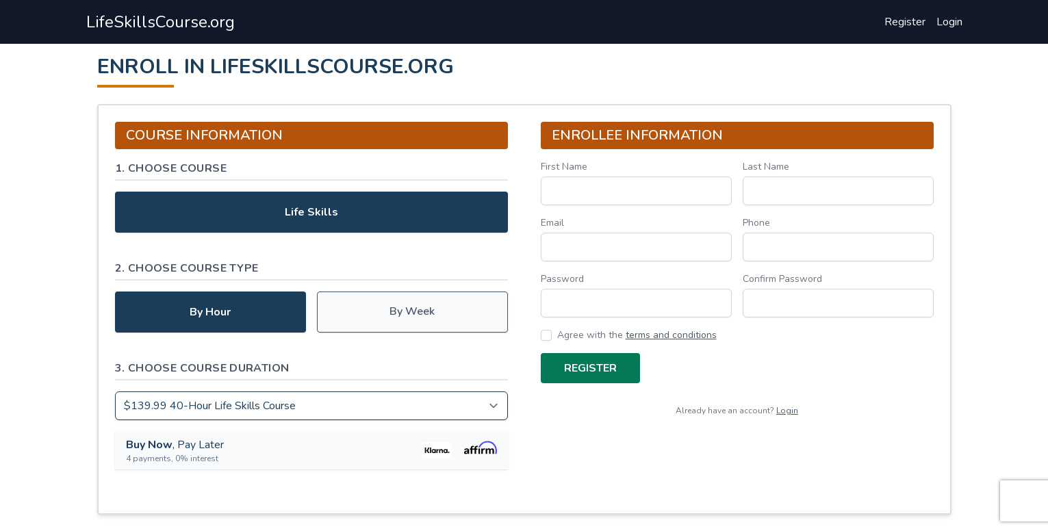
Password (562, 278)
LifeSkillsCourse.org (160, 22)
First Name (564, 166)
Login (949, 21)
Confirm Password (782, 278)
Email (552, 222)
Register (904, 21)
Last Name (766, 166)
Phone (756, 222)
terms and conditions (671, 334)
